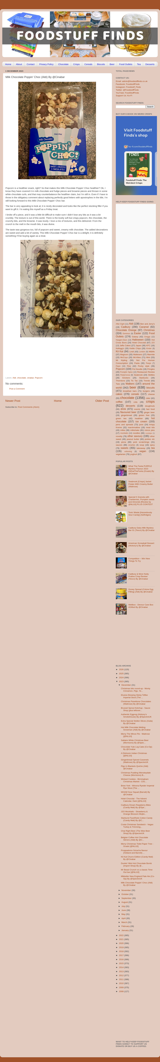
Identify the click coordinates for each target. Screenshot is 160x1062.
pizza (123, 442)
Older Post (102, 400)
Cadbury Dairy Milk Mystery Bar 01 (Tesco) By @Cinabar (141, 529)
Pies (129, 366)
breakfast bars (130, 391)
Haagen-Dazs (121, 340)
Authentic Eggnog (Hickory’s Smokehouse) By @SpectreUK (136, 715)
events (137, 409)
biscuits (150, 387)
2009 (121, 987)
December (126, 685)
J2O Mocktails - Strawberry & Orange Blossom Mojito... (134, 812)
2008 (121, 991)
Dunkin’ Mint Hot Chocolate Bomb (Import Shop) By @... (136, 864)
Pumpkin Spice (126, 372)
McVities (137, 357)
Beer (112, 64)
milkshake (134, 430)
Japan (138, 345)
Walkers (130, 383)
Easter (137, 333)
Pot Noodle (137, 369)
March (124, 922)
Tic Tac (134, 381)
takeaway (141, 448)
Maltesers (137, 354)
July (123, 906)
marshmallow (134, 427)
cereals (135, 394)
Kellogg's (120, 348)
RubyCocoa (125, 375)
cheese (151, 394)
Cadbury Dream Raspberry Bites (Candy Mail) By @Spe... (136, 806)
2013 (121, 971)
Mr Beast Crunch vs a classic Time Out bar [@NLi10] (137, 871)
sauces (119, 445)
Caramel (144, 326)
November (126, 890)
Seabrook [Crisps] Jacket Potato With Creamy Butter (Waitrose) (140, 484)
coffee (119, 401)
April (123, 918)
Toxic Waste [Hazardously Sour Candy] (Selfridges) (140, 513)
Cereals (88, 64)
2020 (121, 943)
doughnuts (150, 406)
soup (142, 445)
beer (133, 387)
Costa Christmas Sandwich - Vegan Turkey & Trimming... (137, 825)
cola (135, 402)
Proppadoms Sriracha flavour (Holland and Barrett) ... (134, 851)
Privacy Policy (46, 64)
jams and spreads (124, 424)
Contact (31, 64)
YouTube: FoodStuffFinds (127, 93)
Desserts (149, 64)
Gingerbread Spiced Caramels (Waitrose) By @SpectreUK (135, 761)
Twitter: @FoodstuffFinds (127, 90)
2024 (121, 677)
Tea (139, 64)
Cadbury (125, 326)
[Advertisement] (51, 356)
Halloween (138, 339)
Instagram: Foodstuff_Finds (128, 87)
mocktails (124, 433)
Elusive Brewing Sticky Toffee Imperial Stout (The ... (134, 696)
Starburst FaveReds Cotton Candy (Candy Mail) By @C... (136, 819)
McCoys (124, 357)
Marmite (151, 354)
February (125, 926)
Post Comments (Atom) (28, 407)
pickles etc (150, 439)
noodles (136, 433)
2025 (121, 673)
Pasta (137, 363)
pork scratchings (141, 442)
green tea (121, 418)
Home (8, 64)
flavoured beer (128, 412)
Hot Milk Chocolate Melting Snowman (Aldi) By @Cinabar (136, 728)
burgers (146, 391)
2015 (121, 963)
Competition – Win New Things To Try (139, 559)
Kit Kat (119, 351)
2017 (121, 955)
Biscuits (101, 64)
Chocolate (63, 64)
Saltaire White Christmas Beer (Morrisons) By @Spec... (135, 741)
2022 (121, 935)
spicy (152, 445)
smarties (131, 445)
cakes (119, 394)
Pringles (151, 369)
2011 (121, 979)
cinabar (30, 378)
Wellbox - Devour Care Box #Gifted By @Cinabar (140, 606)
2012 (121, 975)
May (123, 914)
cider (148, 398)
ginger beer (149, 412)
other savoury (134, 436)
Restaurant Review (146, 372)
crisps (150, 401)
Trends (147, 381)
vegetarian (120, 454)
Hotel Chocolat (139, 342)
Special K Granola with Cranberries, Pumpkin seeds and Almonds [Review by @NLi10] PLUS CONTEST (141, 501)
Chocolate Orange (126, 330)
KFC (148, 345)
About (19, 64)
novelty (119, 436)
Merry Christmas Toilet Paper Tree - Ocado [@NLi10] (137, 845)
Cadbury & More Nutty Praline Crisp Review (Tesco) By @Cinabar (138, 576)
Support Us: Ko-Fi (124, 95)
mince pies (150, 430)
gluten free (144, 415)
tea (153, 448)
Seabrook (138, 375)
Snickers (126, 378)
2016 (121, 959)
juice (141, 424)
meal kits (150, 427)
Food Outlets (125, 64)
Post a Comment (17, 389)
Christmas (149, 330)
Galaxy (135, 337)
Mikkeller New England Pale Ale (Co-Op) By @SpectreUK (138, 877)
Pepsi (118, 366)
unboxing (128, 451)
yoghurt (133, 454)
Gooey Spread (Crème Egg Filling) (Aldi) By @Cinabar (140, 590)
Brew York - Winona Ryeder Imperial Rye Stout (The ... (137, 787)
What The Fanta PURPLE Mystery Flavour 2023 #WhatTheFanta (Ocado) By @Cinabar (141, 470)
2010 (121, 983)
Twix (118, 384)
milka (122, 430)
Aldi (14, 378)
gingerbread (126, 415)
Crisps (76, 64)
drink (123, 409)
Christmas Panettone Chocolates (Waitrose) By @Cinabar (136, 702)
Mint (148, 357)
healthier (139, 418)
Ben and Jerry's (147, 324)
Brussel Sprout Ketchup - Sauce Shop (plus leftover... (135, 709)
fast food (150, 409)
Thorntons (120, 381)
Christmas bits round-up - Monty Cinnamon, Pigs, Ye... (135, 689)
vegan (142, 451)
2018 (121, 951)
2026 (121, 669)
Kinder (149, 348)
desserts (130, 405)
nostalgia (148, 433)
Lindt (131, 351)
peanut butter (133, 439)
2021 (121, 939)
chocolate (21, 378)
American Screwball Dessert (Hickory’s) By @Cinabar (141, 544)
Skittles (151, 375)
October (125, 894)
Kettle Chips (135, 348)
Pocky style (143, 366)
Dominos (126, 333)
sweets (124, 448)
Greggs (147, 337)
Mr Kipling (121, 360)
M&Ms (152, 351)
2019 (121, 947)
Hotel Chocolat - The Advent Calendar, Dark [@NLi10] (134, 799)
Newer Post (12, 400)
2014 (121, 967)
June (123, 910)
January (125, 930)
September (126, 898)
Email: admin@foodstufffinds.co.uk (132, 81)
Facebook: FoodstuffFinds (128, 84)
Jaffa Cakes (125, 345)
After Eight (120, 324)
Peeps (148, 363)
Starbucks (143, 378)
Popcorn (39, 378)
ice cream (141, 421)
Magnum (124, 354)
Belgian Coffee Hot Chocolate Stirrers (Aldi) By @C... (134, 838)
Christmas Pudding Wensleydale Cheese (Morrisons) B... (136, 774)
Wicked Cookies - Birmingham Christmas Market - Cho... (135, 780)
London (142, 352)
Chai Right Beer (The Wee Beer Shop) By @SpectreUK (135, 832)
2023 (121, 681)
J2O (153, 343)
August (124, 902)
